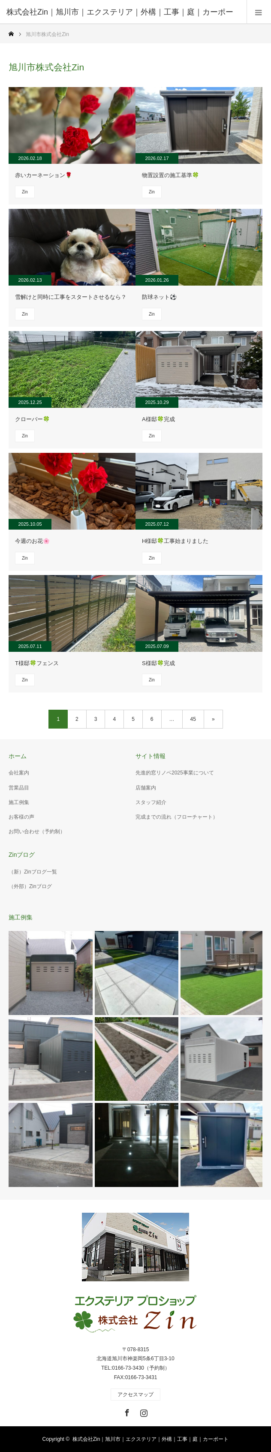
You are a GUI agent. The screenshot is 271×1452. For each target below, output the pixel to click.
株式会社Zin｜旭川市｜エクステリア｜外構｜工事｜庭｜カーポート (150, 1439)
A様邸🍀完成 (158, 419)
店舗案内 (146, 788)
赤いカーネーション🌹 (43, 175)
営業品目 (19, 788)
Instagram (142, 1411)
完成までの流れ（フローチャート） (177, 817)
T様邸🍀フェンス (37, 663)
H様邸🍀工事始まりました (175, 541)
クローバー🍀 (32, 419)
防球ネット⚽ (159, 297)
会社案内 (19, 773)
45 (193, 719)
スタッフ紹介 (151, 802)
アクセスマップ (135, 1395)
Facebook (126, 1411)
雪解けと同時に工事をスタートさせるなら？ (70, 297)
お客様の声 (21, 817)
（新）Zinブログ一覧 (33, 872)
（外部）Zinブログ (30, 886)
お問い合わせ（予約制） (37, 831)
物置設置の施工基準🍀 (170, 175)
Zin (25, 192)
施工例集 (19, 802)
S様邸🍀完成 (158, 663)
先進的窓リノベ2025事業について (175, 773)
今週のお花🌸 (32, 541)
